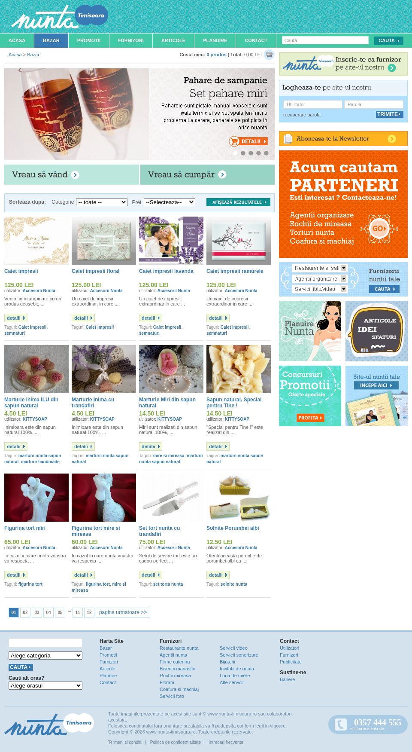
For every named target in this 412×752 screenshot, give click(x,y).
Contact (256, 40)
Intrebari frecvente (226, 742)
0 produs (216, 54)
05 (60, 612)
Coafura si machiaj (179, 689)
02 (25, 612)
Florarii (167, 682)
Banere (287, 679)
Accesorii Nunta (39, 290)
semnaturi (14, 333)
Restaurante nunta (179, 648)
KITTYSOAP (35, 419)
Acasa (17, 40)
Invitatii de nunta (237, 668)
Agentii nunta (173, 654)
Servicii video (234, 648)
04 (48, 612)
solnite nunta (234, 584)
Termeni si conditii (125, 742)
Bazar (51, 40)
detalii (14, 318)
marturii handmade (40, 461)
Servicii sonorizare (239, 654)
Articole (173, 40)
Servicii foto (172, 696)
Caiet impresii (32, 327)
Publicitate (291, 661)
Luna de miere (235, 675)
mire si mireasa (169, 455)
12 (89, 612)
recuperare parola (302, 114)
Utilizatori (289, 648)
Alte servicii (232, 682)
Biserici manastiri (177, 668)
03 (36, 612)
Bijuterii (227, 661)
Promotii (88, 40)
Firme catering (175, 661)
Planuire (215, 40)
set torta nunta (168, 584)
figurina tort (30, 584)
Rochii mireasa (175, 675)
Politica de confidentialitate (175, 742)
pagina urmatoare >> (123, 612)
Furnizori (131, 40)
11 (77, 612)
